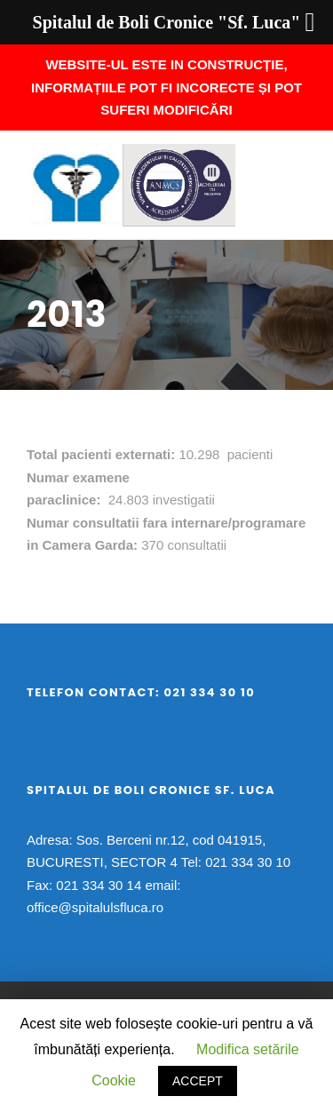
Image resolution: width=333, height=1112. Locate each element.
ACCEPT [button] (197, 1081)
